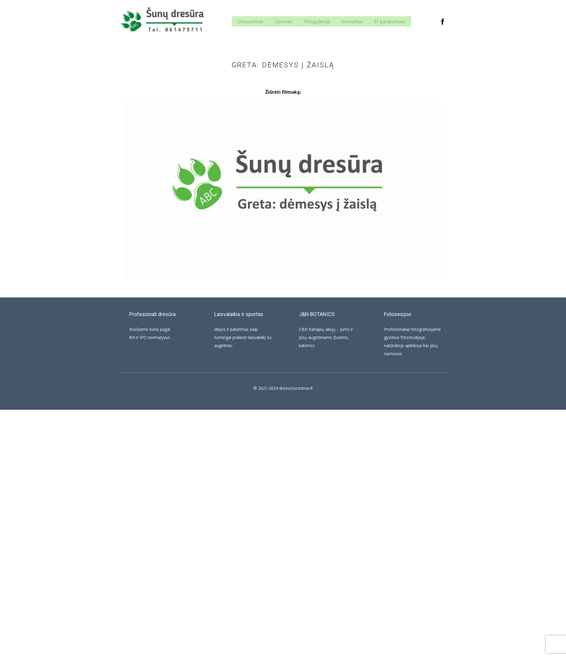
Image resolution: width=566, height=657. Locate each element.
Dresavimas (250, 21)
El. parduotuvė (389, 21)
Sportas (283, 21)
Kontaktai (352, 21)
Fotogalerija (317, 21)
